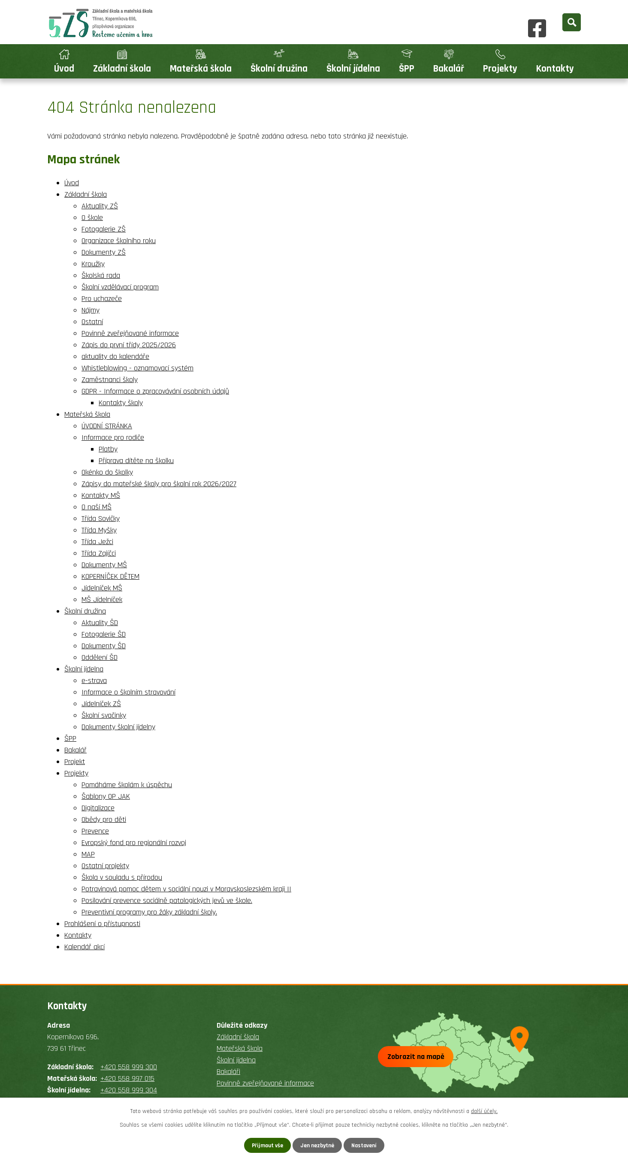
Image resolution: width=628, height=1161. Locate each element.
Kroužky (93, 264)
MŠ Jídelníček (102, 600)
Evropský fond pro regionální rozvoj (134, 843)
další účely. (484, 1111)
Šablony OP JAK (106, 796)
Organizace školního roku (119, 241)
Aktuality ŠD (100, 623)
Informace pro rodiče (113, 437)
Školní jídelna (353, 69)
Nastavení (365, 1145)
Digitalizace (98, 808)
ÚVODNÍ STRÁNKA (107, 426)
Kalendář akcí (84, 947)
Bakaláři (228, 1072)
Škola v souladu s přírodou (122, 877)
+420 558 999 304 (128, 1090)
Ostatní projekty (105, 866)
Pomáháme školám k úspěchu (127, 785)
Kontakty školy (121, 403)
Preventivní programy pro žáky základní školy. (149, 912)
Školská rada (101, 275)
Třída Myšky (99, 530)
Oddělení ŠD (100, 657)
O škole (92, 218)
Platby (108, 449)
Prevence (95, 831)
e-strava (94, 681)
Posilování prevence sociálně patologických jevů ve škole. (167, 900)
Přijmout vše (266, 1145)
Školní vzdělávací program (120, 287)
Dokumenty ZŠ (104, 252)
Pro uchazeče (102, 299)
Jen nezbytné (317, 1145)
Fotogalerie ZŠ (104, 229)
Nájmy (91, 310)
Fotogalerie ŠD (104, 634)
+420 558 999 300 (128, 1067)
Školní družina (279, 69)
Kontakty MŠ (101, 495)
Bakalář (448, 69)
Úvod (64, 69)
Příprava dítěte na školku (136, 461)
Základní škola (122, 69)
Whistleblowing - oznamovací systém (137, 368)
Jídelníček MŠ (102, 588)
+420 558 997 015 (127, 1078)
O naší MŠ (97, 507)
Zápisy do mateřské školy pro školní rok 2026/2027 (159, 484)
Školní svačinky (104, 715)
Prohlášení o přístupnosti (102, 924)
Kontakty (555, 69)
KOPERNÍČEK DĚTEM (110, 576)
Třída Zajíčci (99, 553)
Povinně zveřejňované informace (130, 333)
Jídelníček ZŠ (101, 704)
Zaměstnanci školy (110, 380)
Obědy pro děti (104, 819)
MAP (88, 854)
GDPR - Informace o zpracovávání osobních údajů (155, 391)
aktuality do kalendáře (115, 356)
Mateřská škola (201, 69)
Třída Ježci (97, 542)
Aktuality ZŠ (100, 206)
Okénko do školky (107, 472)
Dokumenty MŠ (104, 565)
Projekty (500, 69)
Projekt (74, 762)
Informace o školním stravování (128, 692)
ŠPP (406, 69)
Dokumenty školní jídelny (118, 727)
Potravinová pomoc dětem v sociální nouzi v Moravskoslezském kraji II (186, 889)
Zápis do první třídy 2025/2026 (129, 345)
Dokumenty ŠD (104, 646)
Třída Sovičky (101, 518)
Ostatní (92, 322)
